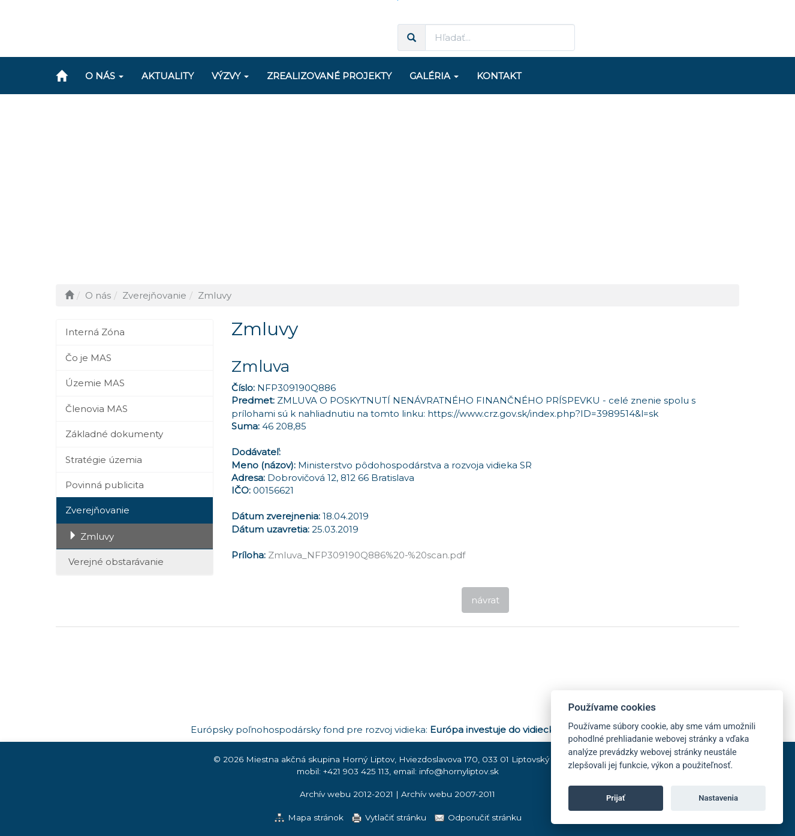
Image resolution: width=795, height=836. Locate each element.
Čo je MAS (88, 357)
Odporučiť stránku (485, 817)
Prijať (615, 797)
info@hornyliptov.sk (459, 771)
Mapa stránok (316, 817)
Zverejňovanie (97, 510)
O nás (104, 76)
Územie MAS (95, 383)
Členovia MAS (96, 408)
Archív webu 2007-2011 (448, 794)
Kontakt (499, 76)
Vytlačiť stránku (395, 817)
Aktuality (167, 76)
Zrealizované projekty (329, 76)
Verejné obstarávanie (116, 561)
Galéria (434, 76)
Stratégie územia (103, 459)
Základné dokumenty (114, 434)
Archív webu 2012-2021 (346, 794)
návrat (485, 600)
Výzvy (230, 76)
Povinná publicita (104, 485)
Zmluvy (97, 536)
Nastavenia (718, 797)
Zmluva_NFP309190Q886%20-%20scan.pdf (366, 555)
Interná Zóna (95, 332)
